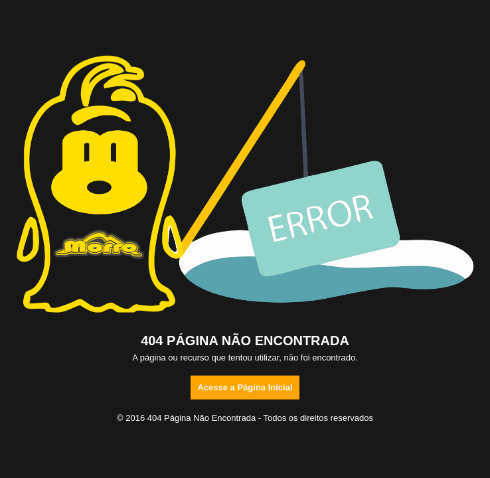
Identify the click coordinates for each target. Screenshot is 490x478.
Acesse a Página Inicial (244, 387)
